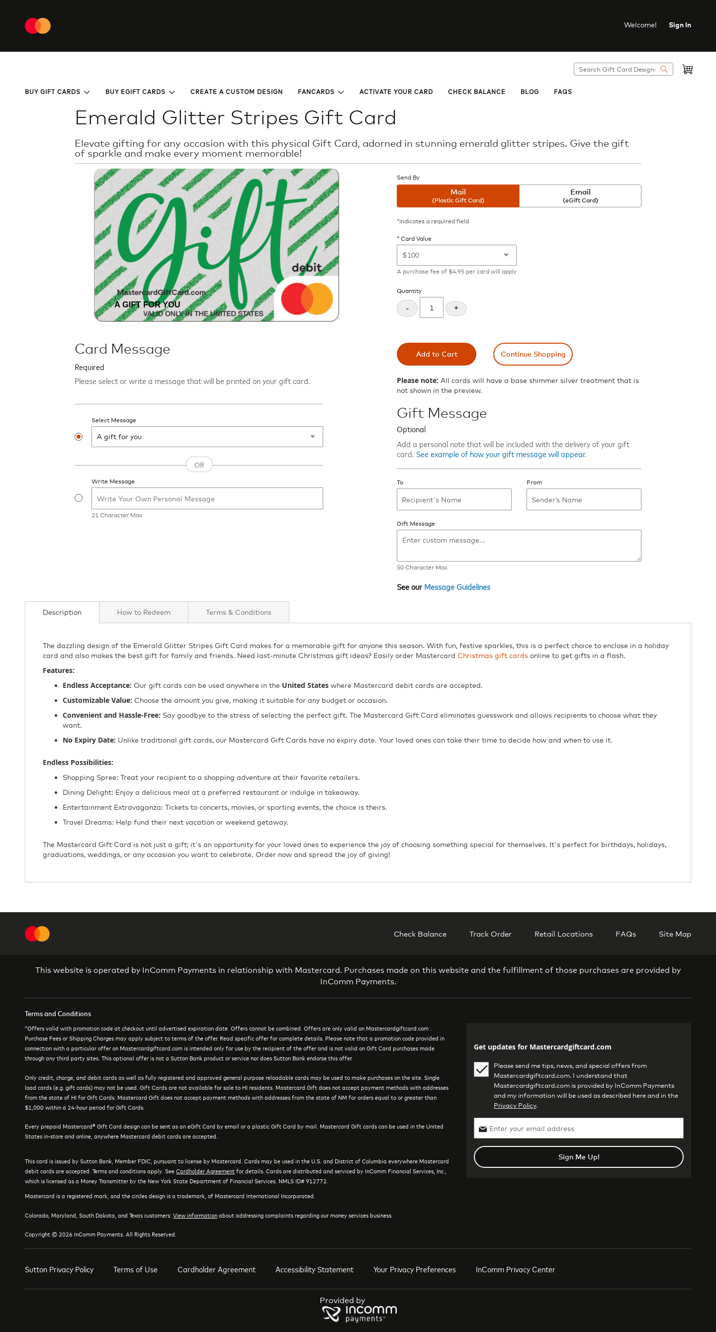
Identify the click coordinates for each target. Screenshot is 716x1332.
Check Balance (420, 933)
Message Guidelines (457, 586)
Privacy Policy (515, 1105)
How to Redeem (144, 612)
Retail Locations (564, 933)
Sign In (680, 24)
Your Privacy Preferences (414, 1269)
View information (195, 1215)
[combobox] (623, 69)
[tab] (62, 612)
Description (62, 612)
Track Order (490, 933)
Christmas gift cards (492, 655)
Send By (408, 177)
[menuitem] (57, 91)
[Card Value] (457, 255)
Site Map (675, 933)
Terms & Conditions (238, 612)
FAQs (626, 933)
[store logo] (38, 26)
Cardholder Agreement (205, 1171)
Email (580, 195)
